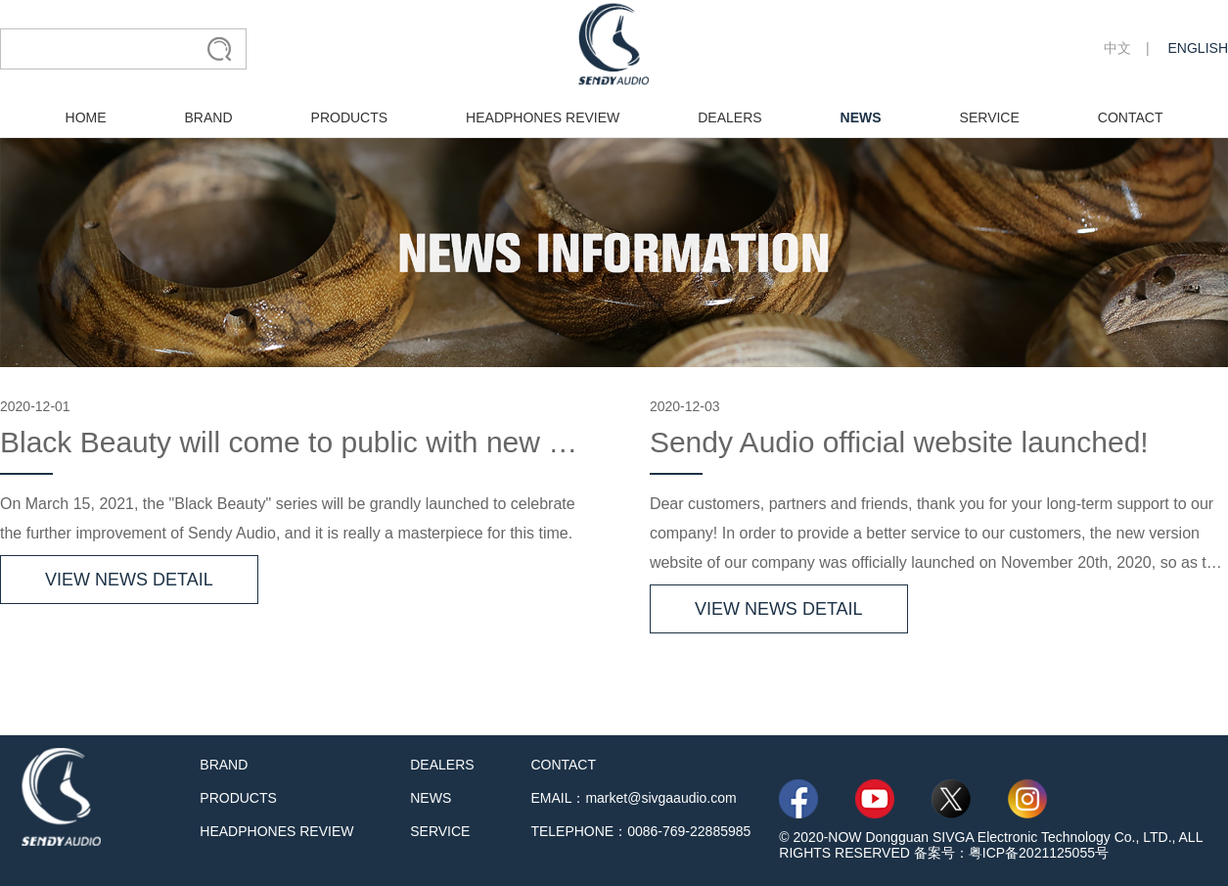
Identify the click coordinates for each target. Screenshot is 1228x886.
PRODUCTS (349, 117)
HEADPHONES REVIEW (542, 117)
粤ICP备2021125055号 (1039, 853)
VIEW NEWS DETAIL (129, 579)
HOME (86, 117)
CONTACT (1130, 117)
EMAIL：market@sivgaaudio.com (633, 798)
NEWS (861, 117)
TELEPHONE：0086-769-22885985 (640, 831)
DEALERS (729, 117)
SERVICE (990, 117)
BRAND (209, 117)
